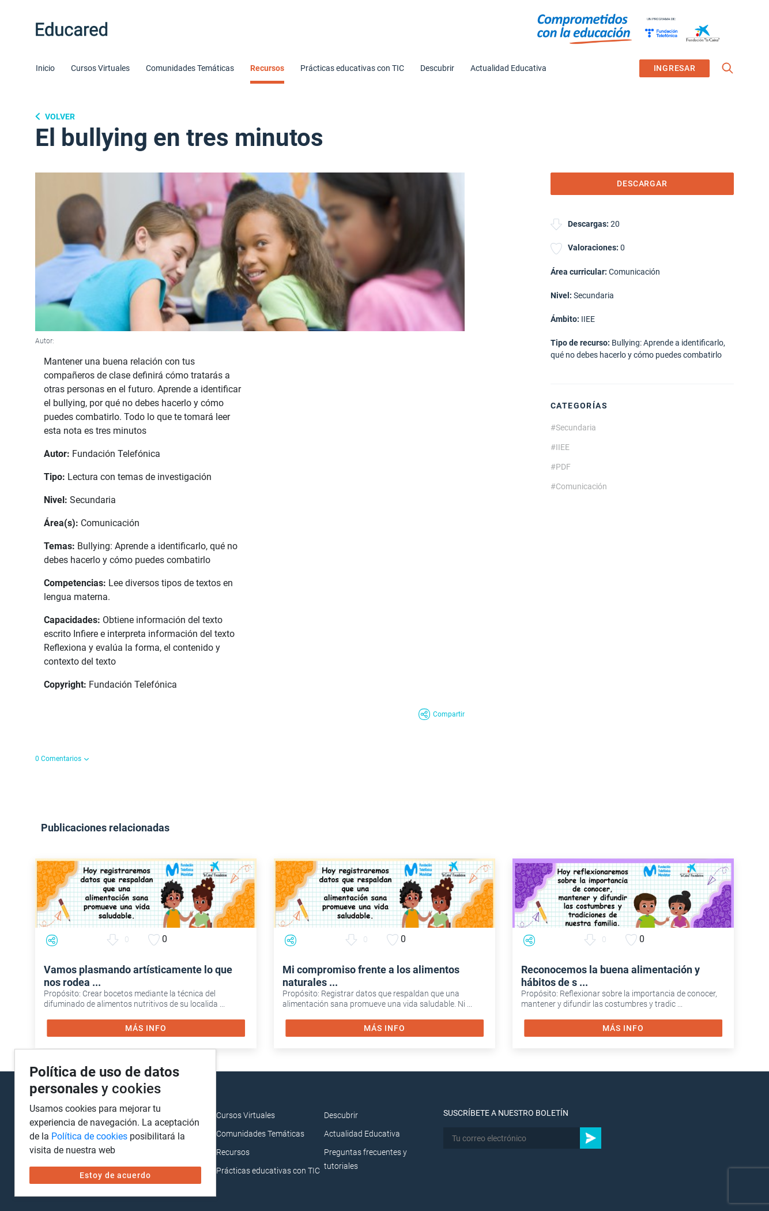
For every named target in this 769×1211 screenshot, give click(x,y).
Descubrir (437, 68)
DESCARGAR (642, 183)
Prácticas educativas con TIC (352, 68)
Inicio (45, 68)
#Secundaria (573, 427)
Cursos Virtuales (100, 68)
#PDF (561, 466)
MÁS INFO (145, 1028)
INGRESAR (675, 68)
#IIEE (560, 447)
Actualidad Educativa (508, 68)
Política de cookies (89, 1136)
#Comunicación (579, 486)
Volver (59, 116)
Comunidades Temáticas (190, 68)
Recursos (267, 68)
